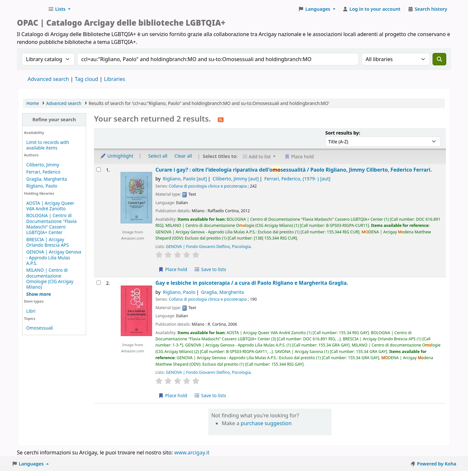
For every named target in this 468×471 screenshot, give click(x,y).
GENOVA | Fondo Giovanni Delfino (198, 246)
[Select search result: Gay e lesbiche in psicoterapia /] (99, 283)
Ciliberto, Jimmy (42, 165)
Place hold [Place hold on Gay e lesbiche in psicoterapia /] (172, 395)
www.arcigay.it (192, 452)
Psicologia (241, 246)
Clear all (183, 156)
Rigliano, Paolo (41, 186)
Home (32, 103)
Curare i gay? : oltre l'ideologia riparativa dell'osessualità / (293, 170)
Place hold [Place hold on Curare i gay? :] (172, 269)
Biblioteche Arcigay (31, 9)
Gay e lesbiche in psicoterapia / (251, 283)
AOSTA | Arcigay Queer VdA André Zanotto (50, 206)
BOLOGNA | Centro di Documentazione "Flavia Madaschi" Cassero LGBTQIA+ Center (51, 223)
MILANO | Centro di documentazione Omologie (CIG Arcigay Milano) (49, 278)
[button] (59, 9)
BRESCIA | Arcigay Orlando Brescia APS (47, 242)
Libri (30, 311)
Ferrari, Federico (43, 172)
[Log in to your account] (371, 9)
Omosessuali (39, 328)
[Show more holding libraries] (38, 294)
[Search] (439, 59)
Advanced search (48, 79)
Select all (157, 156)
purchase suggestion (266, 423)
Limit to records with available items (47, 145)
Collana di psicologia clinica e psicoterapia (208, 186)
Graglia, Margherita (46, 179)
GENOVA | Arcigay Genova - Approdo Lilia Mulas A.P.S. (53, 257)
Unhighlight (116, 156)
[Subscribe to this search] (220, 119)
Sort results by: (342, 133)
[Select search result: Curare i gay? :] (99, 169)
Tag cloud (86, 79)
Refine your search (54, 119)
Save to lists (210, 269)
